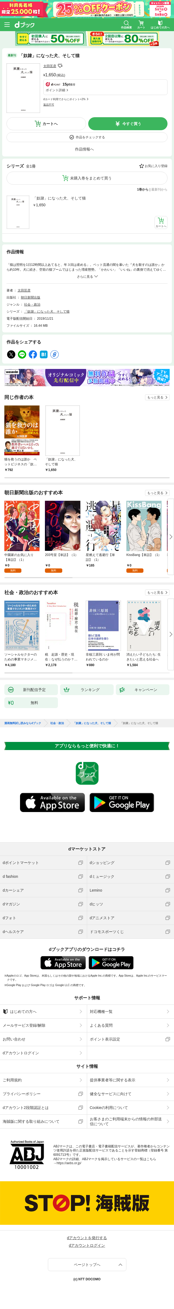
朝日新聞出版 (30, 297)
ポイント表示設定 (105, 1039)
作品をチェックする (90, 137)
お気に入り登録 (156, 166)
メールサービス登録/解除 (24, 1025)
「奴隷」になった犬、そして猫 (59, 198)
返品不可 (48, 104)
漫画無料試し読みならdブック (22, 723)
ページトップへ (87, 1264)
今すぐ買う (131, 124)
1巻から (143, 189)
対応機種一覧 (101, 1011)
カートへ (50, 124)
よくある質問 (101, 1025)
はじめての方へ (20, 1011)
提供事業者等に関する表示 (112, 1080)
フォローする (60, 65)
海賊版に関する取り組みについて (31, 1121)
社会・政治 (32, 304)
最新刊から (159, 189)
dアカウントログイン (21, 1053)
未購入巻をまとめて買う (91, 178)
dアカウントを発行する (87, 1238)
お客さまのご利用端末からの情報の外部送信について (126, 1121)
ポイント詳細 (55, 90)
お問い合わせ (14, 1039)
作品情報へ (84, 149)
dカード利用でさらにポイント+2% (64, 99)
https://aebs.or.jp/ (69, 1163)
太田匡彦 (49, 66)
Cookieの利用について (109, 1107)
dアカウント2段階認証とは (26, 1107)
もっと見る (155, 397)
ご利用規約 (12, 1080)
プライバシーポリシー (22, 1094)
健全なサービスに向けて (111, 1094)
